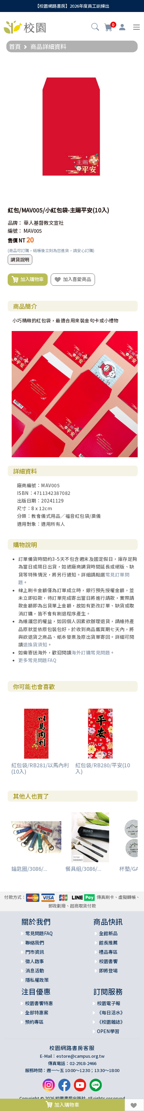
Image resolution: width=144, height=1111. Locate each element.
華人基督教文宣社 (44, 222)
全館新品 (108, 933)
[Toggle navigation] (136, 27)
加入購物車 (28, 279)
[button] (95, 28)
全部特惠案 (36, 1012)
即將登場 (108, 970)
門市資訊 (34, 951)
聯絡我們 (34, 942)
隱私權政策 (37, 979)
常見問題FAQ (39, 933)
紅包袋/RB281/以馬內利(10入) (40, 768)
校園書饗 (108, 961)
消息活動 (34, 970)
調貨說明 (20, 259)
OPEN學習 (108, 1031)
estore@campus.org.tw (80, 1056)
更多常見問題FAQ (37, 660)
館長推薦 (108, 942)
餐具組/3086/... (83, 869)
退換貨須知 (35, 644)
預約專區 (34, 1021)
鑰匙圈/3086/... (29, 869)
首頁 (15, 46)
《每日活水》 (111, 1012)
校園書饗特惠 (39, 1003)
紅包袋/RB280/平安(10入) (102, 768)
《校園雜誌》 (111, 1021)
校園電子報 (108, 1003)
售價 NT (16, 240)
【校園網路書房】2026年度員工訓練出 (72, 6)
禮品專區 (108, 951)
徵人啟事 (34, 961)
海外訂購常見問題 (90, 652)
